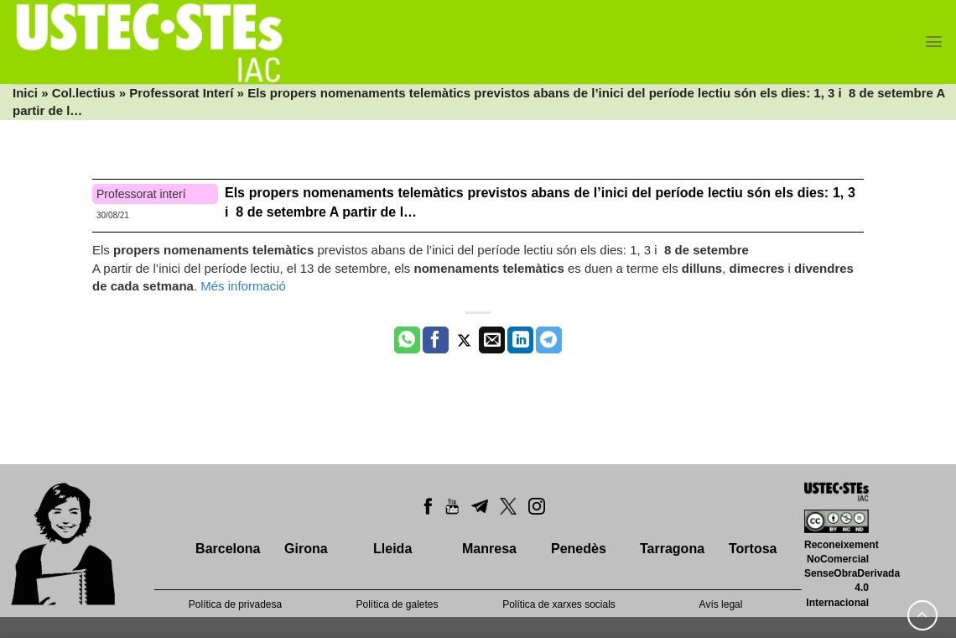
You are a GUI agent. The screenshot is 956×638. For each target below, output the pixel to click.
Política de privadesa (235, 604)
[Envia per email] (492, 340)
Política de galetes (397, 604)
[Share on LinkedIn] (520, 340)
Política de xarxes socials (559, 604)
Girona (306, 548)
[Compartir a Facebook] (436, 340)
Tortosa (753, 548)
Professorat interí (141, 194)
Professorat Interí (181, 93)
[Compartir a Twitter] (464, 340)
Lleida (392, 548)
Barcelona (227, 548)
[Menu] (933, 41)
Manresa (489, 548)
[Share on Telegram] (549, 340)
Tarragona (672, 548)
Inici (25, 93)
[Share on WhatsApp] (407, 340)
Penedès (578, 548)
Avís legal (721, 604)
